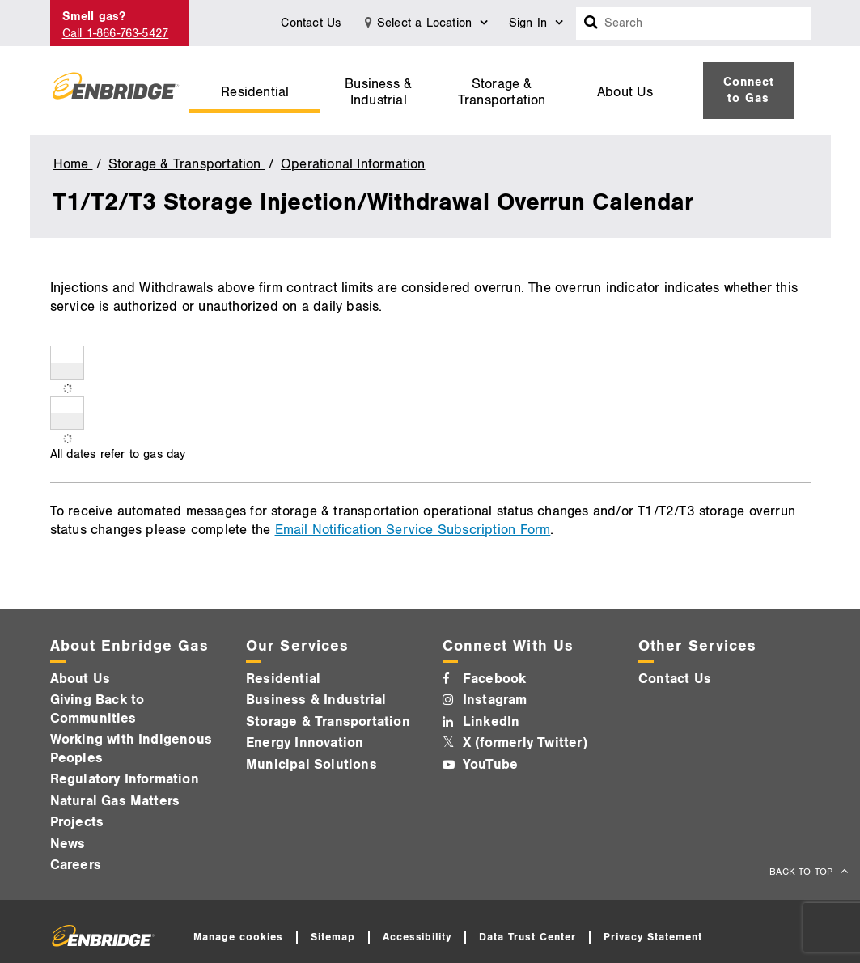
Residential (255, 92)
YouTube (490, 765)
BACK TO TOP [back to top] (802, 872)
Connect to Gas (748, 90)
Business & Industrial (378, 92)
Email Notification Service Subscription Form (413, 530)
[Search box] (591, 23)
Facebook (495, 679)
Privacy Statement (653, 937)
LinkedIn (491, 722)
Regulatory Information (124, 779)
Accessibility (417, 937)
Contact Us (311, 23)
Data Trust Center (527, 937)
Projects (77, 822)
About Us (625, 92)
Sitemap (333, 937)
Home (73, 164)
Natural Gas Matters (115, 801)
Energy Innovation (304, 743)
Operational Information (353, 164)
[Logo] (115, 90)
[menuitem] (255, 90)
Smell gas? (94, 16)
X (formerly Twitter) (525, 743)
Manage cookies (238, 937)
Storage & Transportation (502, 92)
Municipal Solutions (311, 765)
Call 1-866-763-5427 (115, 33)
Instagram (495, 700)
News (68, 844)
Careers (75, 865)
